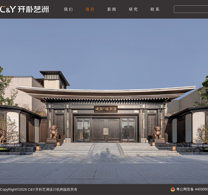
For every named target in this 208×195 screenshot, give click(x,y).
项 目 (90, 9)
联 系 (155, 9)
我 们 (68, 9)
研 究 (133, 9)
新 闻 (111, 9)
